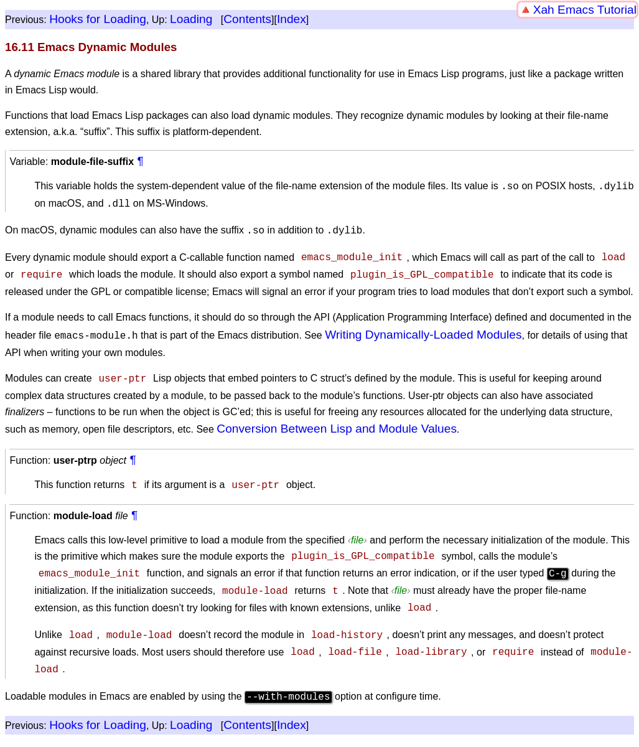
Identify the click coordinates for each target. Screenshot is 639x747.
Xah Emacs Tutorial (585, 9)
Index (291, 19)
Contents (247, 19)
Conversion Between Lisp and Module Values (337, 421)
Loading (191, 19)
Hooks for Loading (97, 19)
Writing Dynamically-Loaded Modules (423, 328)
